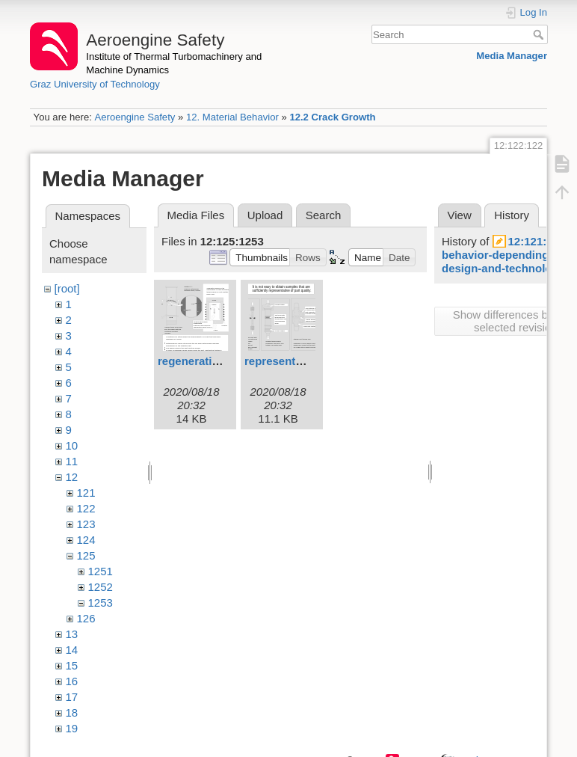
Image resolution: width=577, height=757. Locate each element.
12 (72, 477)
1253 (100, 602)
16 (72, 681)
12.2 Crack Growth (332, 117)
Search (540, 34)
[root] (67, 288)
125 (86, 555)
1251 (100, 571)
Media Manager (511, 55)
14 (72, 649)
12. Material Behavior (232, 117)
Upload (265, 215)
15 (72, 665)
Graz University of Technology (95, 84)
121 (86, 492)
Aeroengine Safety (134, 117)
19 (72, 728)
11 (72, 461)
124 (86, 539)
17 (72, 696)
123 (86, 524)
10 (72, 445)
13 (72, 634)
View (460, 215)
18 (72, 712)
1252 (100, 586)
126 (86, 618)
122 (86, 508)
